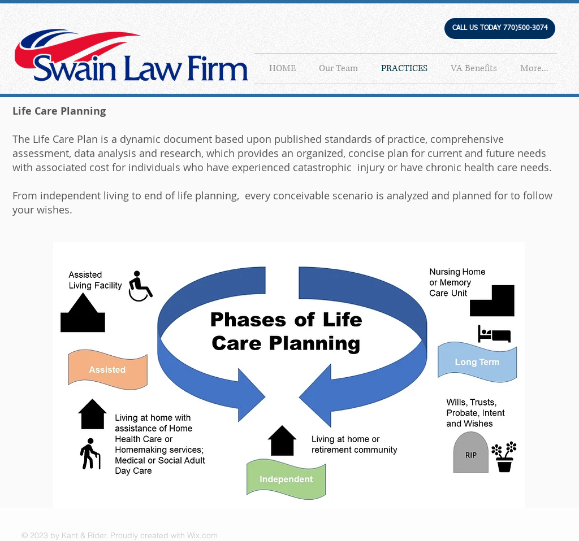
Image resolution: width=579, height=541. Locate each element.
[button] (499, 28)
